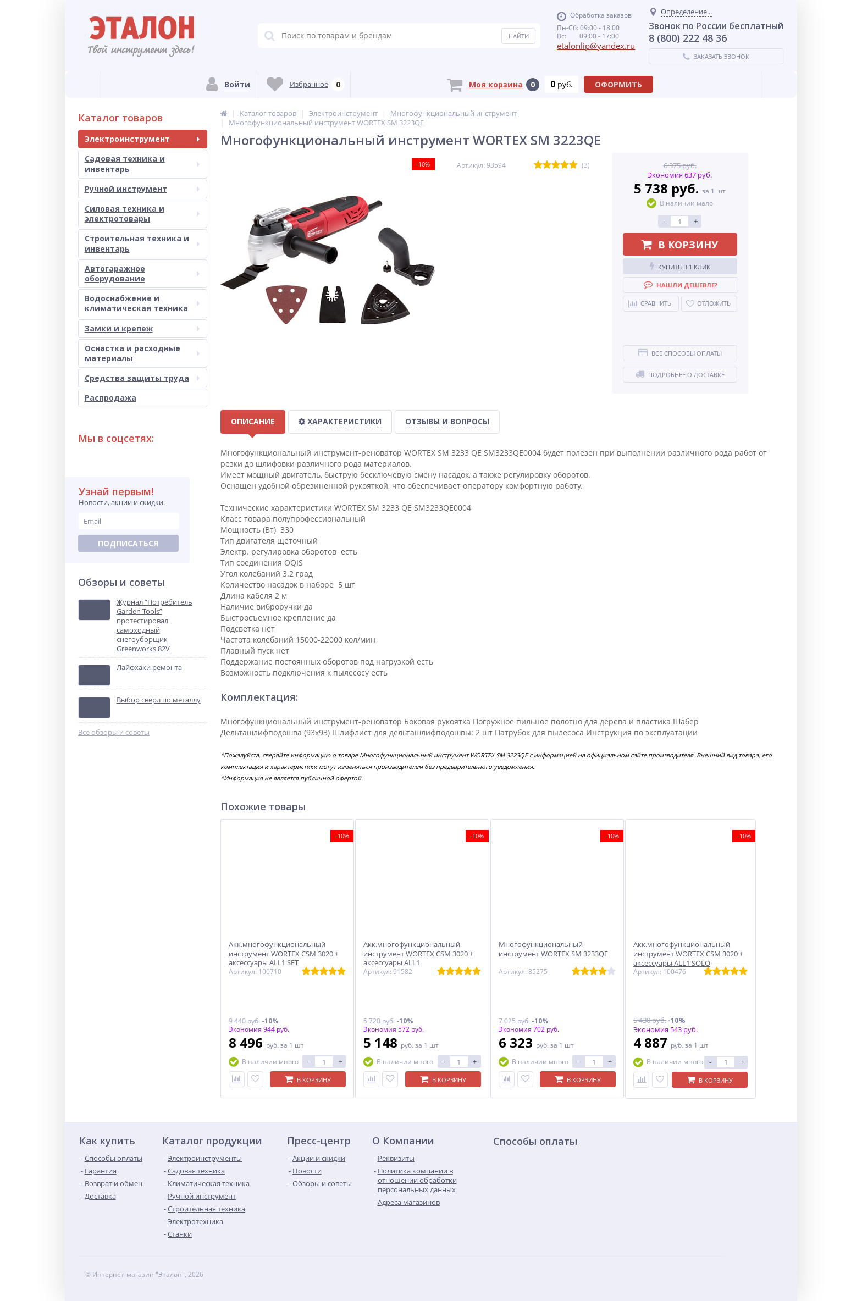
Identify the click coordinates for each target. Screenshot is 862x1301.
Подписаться (128, 543)
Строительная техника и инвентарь (142, 243)
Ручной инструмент (142, 189)
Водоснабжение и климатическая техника (142, 303)
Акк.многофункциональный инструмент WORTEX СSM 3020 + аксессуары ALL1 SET (284, 954)
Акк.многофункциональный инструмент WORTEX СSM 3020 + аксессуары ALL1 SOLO (679, 954)
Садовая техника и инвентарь (142, 163)
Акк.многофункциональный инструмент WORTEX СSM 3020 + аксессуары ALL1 (416, 954)
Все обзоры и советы (114, 732)
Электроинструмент (142, 139)
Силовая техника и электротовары (142, 213)
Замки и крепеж (142, 328)
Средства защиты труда (142, 378)
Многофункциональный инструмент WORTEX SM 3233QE (547, 949)
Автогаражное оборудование (142, 273)
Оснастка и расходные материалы (142, 353)
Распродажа (110, 397)
